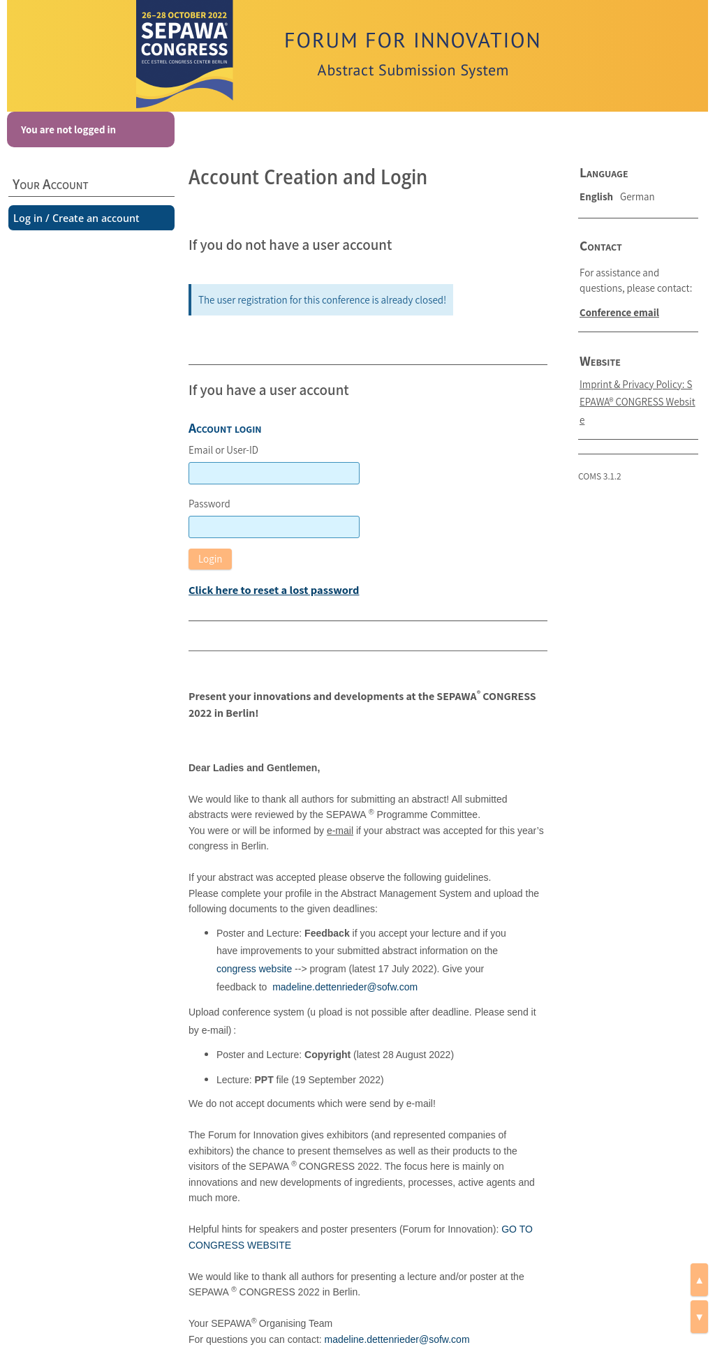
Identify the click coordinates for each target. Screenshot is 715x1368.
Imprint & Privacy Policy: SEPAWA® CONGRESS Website (637, 402)
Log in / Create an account (76, 218)
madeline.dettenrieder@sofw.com (345, 986)
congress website (254, 968)
